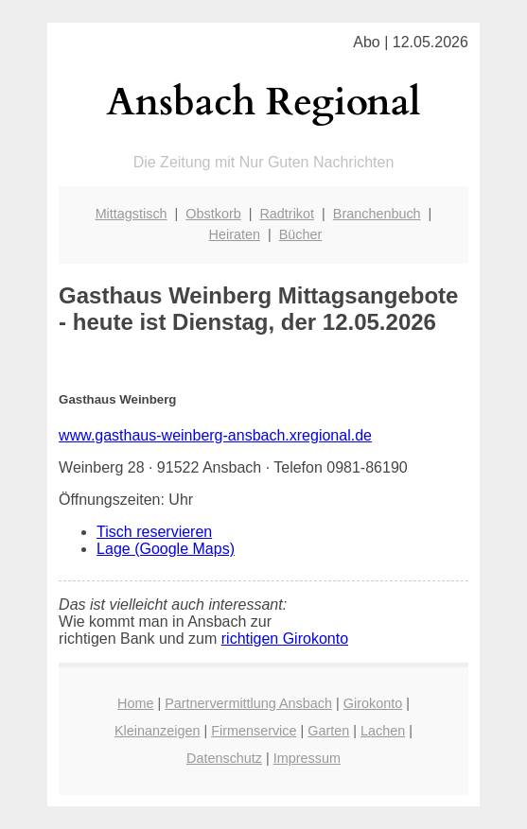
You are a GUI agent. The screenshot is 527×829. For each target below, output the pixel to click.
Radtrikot (286, 213)
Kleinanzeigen (157, 730)
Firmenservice (253, 730)
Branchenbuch (377, 213)
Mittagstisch (131, 213)
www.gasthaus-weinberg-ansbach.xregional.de (215, 435)
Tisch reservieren (154, 532)
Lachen (382, 730)
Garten (328, 730)
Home (135, 703)
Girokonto (372, 703)
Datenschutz (224, 758)
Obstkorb (212, 213)
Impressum (307, 758)
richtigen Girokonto (284, 638)
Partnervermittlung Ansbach (248, 703)
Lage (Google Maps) (166, 549)
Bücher (301, 234)
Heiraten (234, 234)
